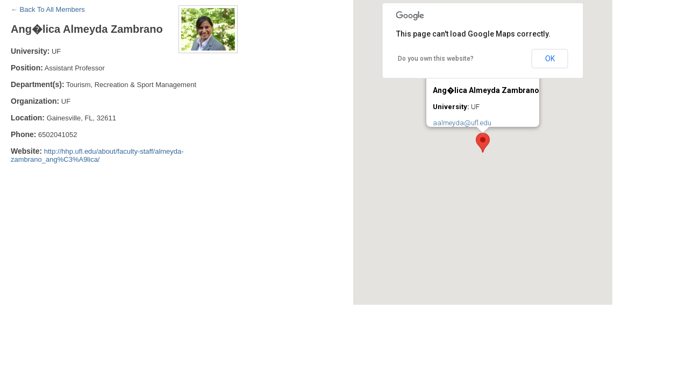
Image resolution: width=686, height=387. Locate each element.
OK (550, 58)
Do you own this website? (436, 58)
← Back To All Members (48, 9)
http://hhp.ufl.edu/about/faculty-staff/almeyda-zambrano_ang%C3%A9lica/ (97, 155)
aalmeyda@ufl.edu (462, 123)
